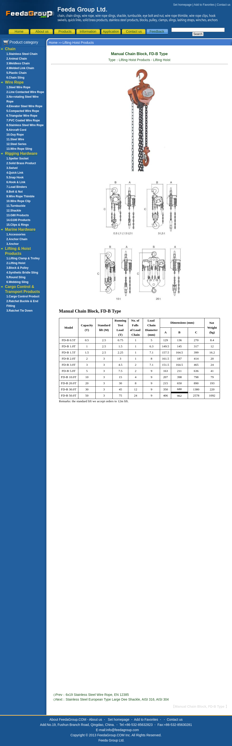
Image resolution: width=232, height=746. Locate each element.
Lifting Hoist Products (78, 42)
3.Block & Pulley (17, 267)
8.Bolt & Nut (14, 191)
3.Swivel (12, 168)
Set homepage (182, 4)
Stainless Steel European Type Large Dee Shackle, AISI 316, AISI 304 (117, 699)
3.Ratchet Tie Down (19, 310)
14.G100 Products (18, 220)
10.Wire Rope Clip (18, 201)
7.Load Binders (16, 187)
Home (19, 31)
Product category (23, 42)
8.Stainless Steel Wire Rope (25, 125)
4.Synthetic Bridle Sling (22, 272)
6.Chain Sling (15, 77)
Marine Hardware (20, 229)
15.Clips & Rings (17, 224)
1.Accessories (16, 234)
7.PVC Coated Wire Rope (23, 120)
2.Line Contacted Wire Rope (25, 92)
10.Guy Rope (15, 134)
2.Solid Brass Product (21, 163)
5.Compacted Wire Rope (22, 111)
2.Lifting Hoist (15, 263)
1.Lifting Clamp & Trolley (23, 258)
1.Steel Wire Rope (18, 87)
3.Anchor (12, 244)
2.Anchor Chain (16, 239)
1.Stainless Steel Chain (21, 54)
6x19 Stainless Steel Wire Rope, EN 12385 (97, 695)
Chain (10, 49)
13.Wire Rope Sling (19, 148)
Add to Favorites (204, 4)
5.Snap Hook (15, 177)
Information (88, 31)
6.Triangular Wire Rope (21, 115)
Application (111, 31)
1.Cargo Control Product (22, 296)
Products (64, 31)
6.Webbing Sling (17, 282)
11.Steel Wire (15, 139)
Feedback (157, 31)
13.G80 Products (17, 215)
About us (42, 31)
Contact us (223, 4)
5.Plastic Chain (16, 73)
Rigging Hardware (21, 153)
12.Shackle (13, 210)
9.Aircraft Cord (16, 130)
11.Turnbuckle (15, 205)
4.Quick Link (14, 172)
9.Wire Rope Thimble (20, 196)
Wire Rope (14, 82)
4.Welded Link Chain (20, 68)
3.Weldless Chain (18, 63)
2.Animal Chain (16, 58)
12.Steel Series (16, 144)
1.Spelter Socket (17, 158)
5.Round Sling (16, 277)
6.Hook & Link (15, 182)
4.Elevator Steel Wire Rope (24, 106)
